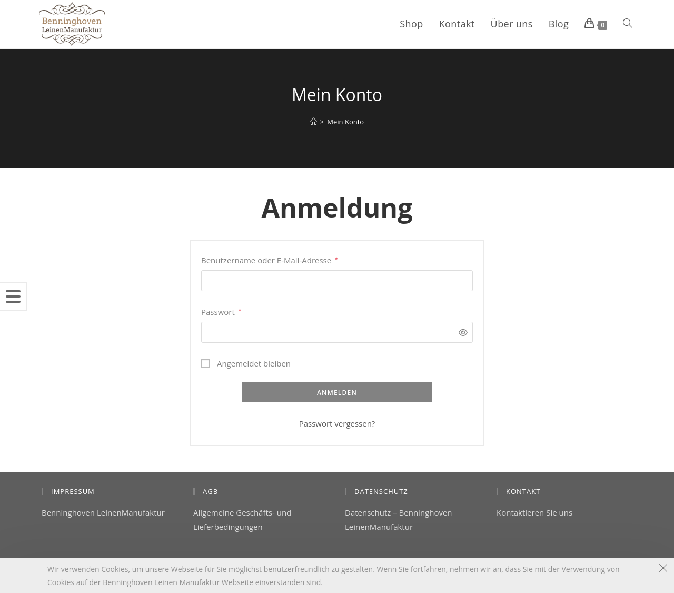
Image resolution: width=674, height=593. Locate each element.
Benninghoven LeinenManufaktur (103, 512)
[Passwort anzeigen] (460, 332)
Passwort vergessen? (337, 423)
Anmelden (337, 392)
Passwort (221, 311)
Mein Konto (345, 121)
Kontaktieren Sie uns (534, 512)
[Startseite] (313, 121)
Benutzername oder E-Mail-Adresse (269, 259)
